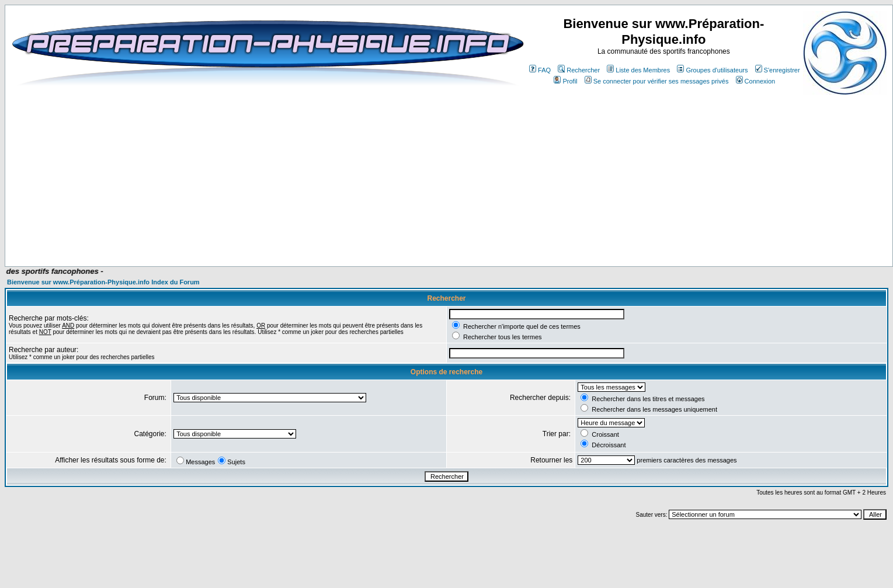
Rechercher (579, 70)
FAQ (540, 70)
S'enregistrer (777, 70)
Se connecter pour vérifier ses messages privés (657, 81)
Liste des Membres (638, 70)
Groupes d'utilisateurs (712, 70)
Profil (565, 81)
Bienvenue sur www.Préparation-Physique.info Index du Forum (103, 282)
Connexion (756, 81)
